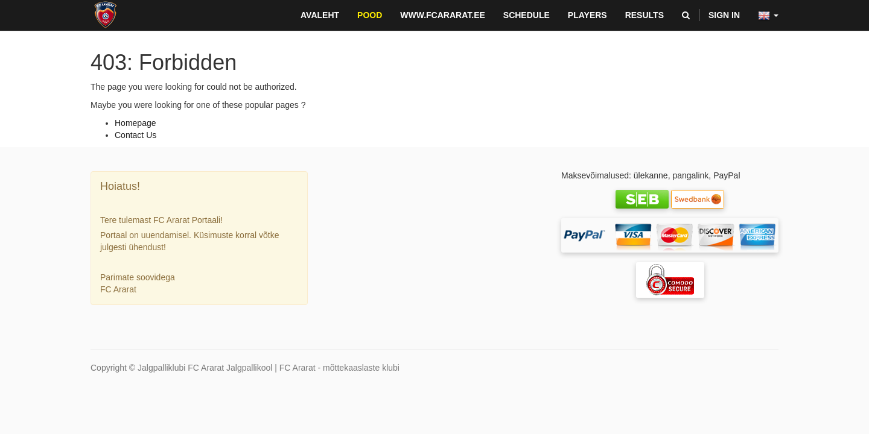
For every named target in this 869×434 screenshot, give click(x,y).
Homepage (135, 123)
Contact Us (135, 135)
